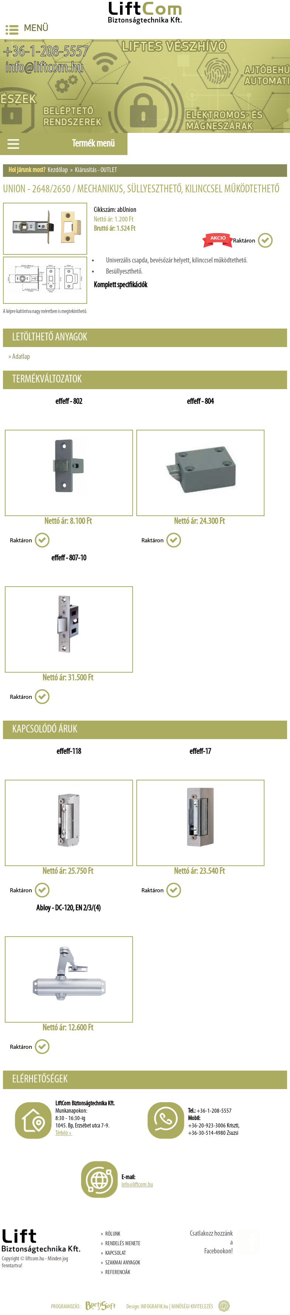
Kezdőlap (58, 170)
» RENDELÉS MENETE (120, 1244)
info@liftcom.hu (43, 68)
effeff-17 (200, 752)
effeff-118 (69, 752)
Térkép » (63, 1133)
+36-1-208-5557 (46, 52)
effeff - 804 (200, 402)
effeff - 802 (68, 402)
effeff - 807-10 (68, 558)
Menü (27, 29)
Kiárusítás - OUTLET (96, 170)
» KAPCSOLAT (113, 1253)
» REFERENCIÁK (115, 1272)
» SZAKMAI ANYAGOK (120, 1263)
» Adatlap (19, 357)
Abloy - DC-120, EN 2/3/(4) (68, 908)
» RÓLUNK (110, 1234)
